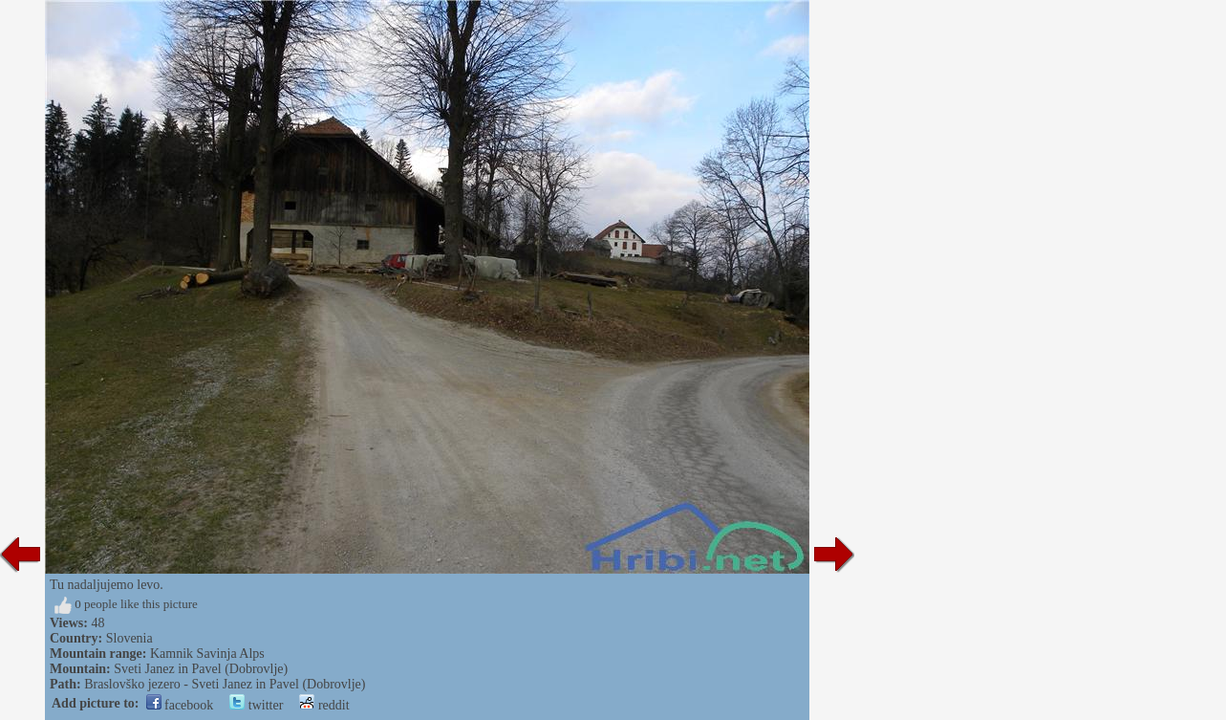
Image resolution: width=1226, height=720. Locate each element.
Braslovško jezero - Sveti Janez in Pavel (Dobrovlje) (224, 684)
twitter (256, 705)
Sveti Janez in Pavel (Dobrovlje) (201, 669)
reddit (324, 705)
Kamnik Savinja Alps (207, 653)
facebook (180, 705)
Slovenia (129, 638)
